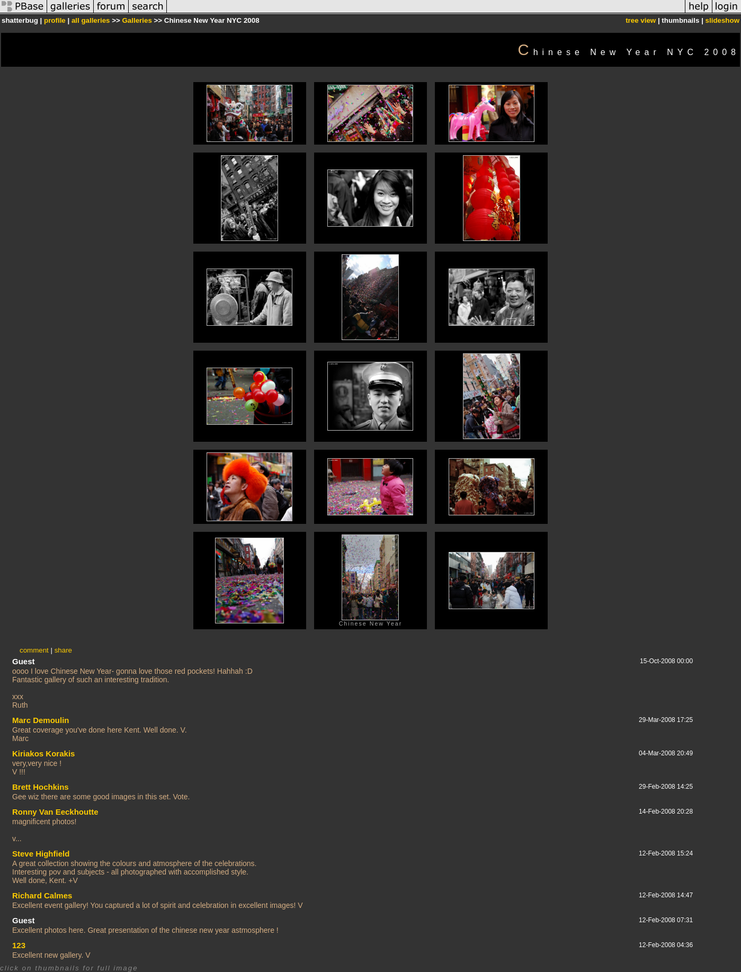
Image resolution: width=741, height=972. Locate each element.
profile (55, 20)
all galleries (91, 20)
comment (34, 650)
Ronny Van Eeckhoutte (55, 811)
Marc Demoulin (40, 720)
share (63, 650)
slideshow (722, 20)
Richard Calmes (42, 895)
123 (18, 945)
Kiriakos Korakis (43, 753)
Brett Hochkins (40, 786)
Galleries (136, 20)
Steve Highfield (40, 853)
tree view (641, 20)
